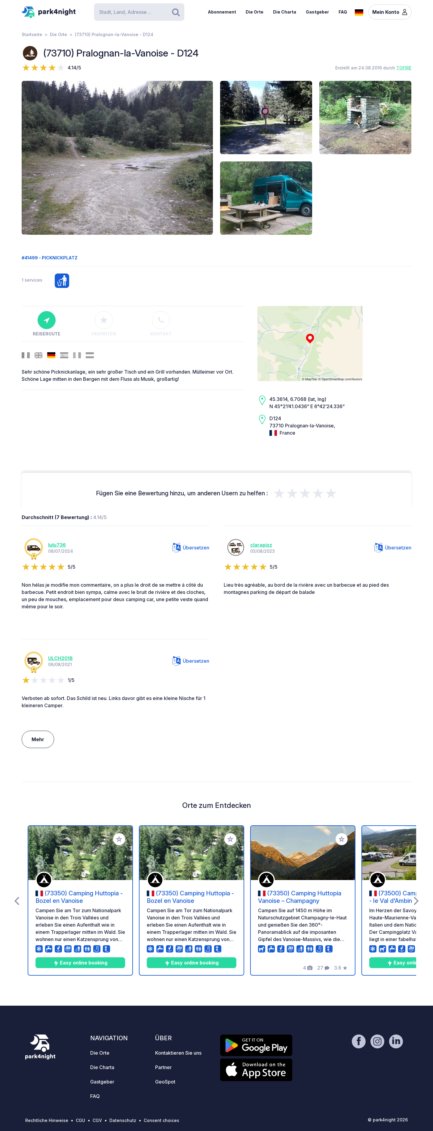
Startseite (32, 34)
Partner (163, 1067)
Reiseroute (46, 323)
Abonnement (222, 11)
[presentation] (16, 900)
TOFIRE (403, 67)
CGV (97, 1120)
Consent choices (161, 1120)
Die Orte (254, 11)
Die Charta (284, 11)
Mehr (38, 739)
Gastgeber (317, 11)
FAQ (343, 11)
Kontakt (161, 323)
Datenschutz (122, 1120)
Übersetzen (190, 547)
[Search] (139, 12)
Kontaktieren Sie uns (178, 1053)
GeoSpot (165, 1082)
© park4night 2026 (388, 1119)
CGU (80, 1120)
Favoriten (104, 323)
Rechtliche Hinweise (46, 1120)
